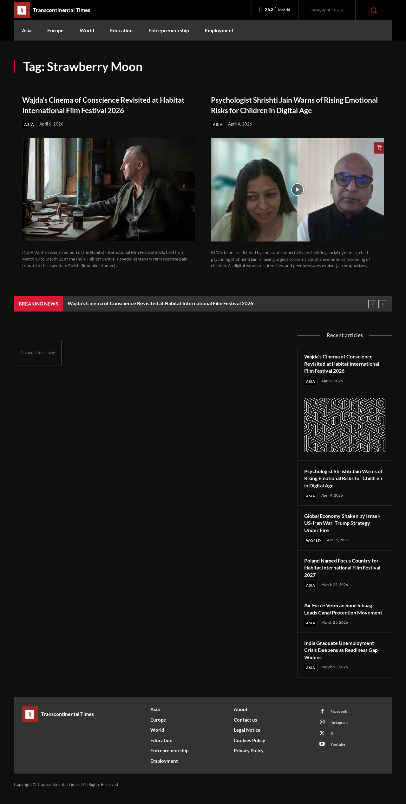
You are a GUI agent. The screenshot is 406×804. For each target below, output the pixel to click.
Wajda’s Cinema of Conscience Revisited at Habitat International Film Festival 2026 (107, 104)
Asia (29, 124)
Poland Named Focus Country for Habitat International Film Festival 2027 (341, 568)
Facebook (340, 720)
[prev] (372, 304)
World (314, 541)
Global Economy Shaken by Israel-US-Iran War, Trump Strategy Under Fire (338, 523)
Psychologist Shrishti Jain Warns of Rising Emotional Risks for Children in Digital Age (295, 104)
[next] (382, 304)
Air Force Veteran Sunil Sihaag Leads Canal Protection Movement (342, 613)
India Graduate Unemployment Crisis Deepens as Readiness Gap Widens (343, 658)
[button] (373, 10)
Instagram (340, 732)
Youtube (339, 755)
